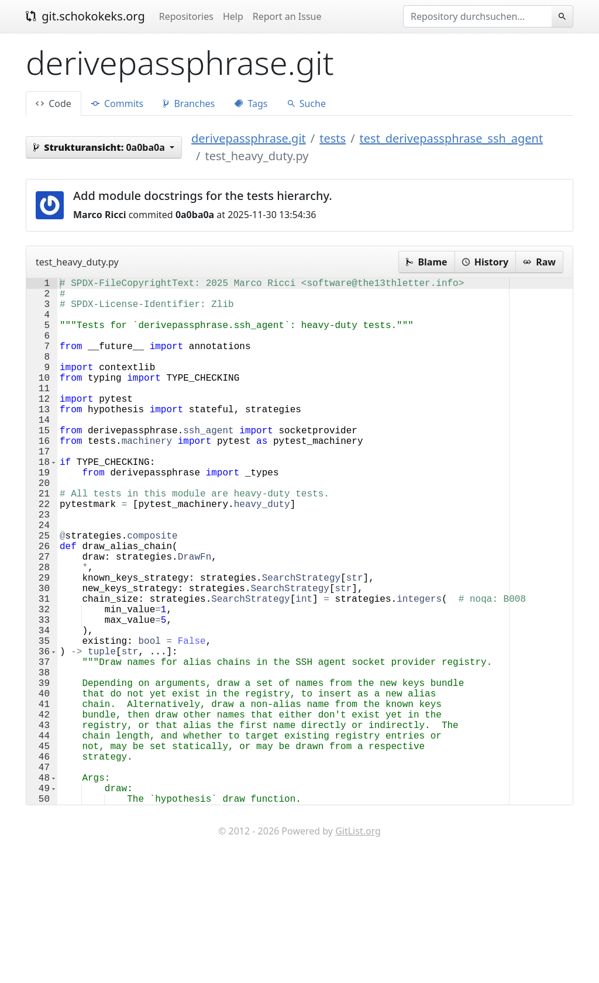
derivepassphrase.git (248, 138)
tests (332, 138)
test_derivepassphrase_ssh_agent (451, 138)
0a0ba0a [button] (100, 147)
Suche (307, 103)
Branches (189, 103)
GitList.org (358, 947)
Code (53, 103)
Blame (426, 262)
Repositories (186, 16)
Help (233, 16)
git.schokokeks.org (85, 16)
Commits (117, 103)
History (485, 262)
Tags (251, 103)
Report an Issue (287, 16)
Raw (539, 262)
